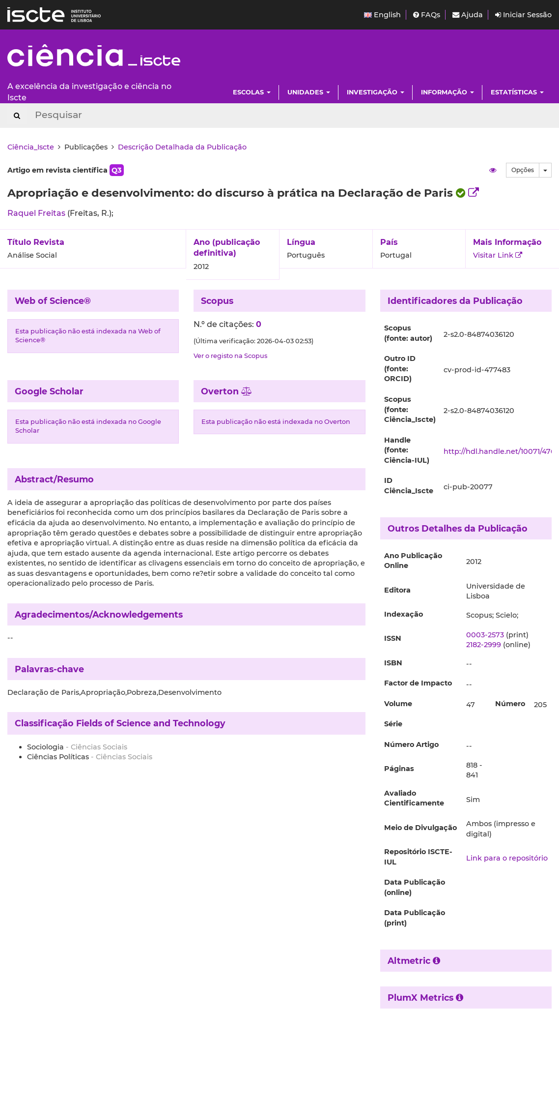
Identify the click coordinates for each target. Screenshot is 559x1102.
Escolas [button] (252, 92)
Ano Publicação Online (413, 560)
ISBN (393, 662)
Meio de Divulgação (420, 827)
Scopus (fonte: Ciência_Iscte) (410, 409)
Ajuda (467, 14)
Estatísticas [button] (517, 92)
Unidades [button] (308, 92)
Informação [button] (447, 92)
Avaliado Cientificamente (414, 798)
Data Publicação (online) (414, 887)
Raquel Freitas (37, 213)
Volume (398, 703)
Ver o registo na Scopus (230, 355)
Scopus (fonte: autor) (408, 333)
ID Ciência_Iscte (408, 485)
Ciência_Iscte (30, 147)
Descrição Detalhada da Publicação (182, 147)
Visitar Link (497, 255)
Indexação (403, 614)
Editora (397, 590)
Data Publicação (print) (414, 917)
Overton (226, 391)
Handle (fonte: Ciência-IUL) (406, 450)
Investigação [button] (375, 92)
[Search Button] (17, 115)
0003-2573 (485, 634)
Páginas (399, 768)
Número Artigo (411, 744)
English (382, 14)
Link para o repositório (507, 858)
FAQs (426, 14)
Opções (522, 170)
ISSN (392, 638)
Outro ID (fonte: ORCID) (400, 368)
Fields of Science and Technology (150, 723)
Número (510, 703)
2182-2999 (483, 644)
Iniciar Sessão (523, 14)
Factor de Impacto (418, 683)
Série (393, 723)
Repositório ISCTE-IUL (418, 856)
